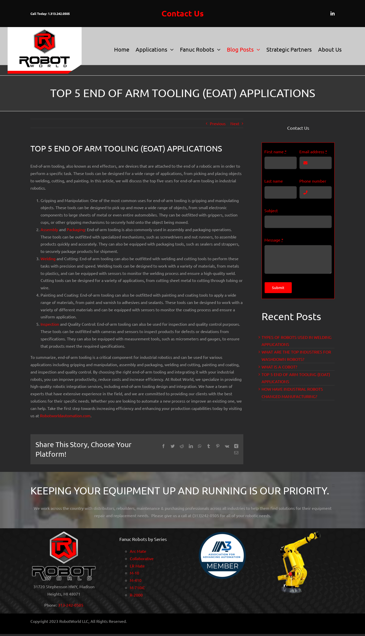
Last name (273, 180)
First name (275, 151)
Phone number (312, 180)
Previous (218, 123)
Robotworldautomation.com (65, 415)
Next (234, 123)
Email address (313, 151)
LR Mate (137, 565)
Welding (48, 258)
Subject (271, 210)
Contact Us (182, 13)
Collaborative (142, 558)
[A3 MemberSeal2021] (222, 532)
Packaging (76, 229)
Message (273, 239)
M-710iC (137, 587)
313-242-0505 (70, 604)
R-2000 (136, 594)
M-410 (135, 580)
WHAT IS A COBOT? (279, 366)
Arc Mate (138, 551)
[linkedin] (333, 13)
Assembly (49, 229)
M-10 (134, 572)
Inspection (50, 323)
